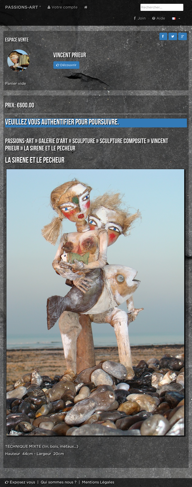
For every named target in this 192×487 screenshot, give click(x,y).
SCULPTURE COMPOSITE (123, 141)
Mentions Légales (98, 482)
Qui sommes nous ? (58, 482)
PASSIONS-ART (19, 141)
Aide (158, 18)
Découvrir (66, 65)
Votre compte (63, 7)
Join (140, 18)
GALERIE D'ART (53, 141)
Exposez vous (20, 482)
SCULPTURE (83, 141)
